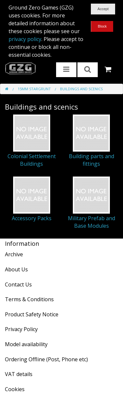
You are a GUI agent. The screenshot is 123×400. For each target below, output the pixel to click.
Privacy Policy (21, 329)
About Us (16, 269)
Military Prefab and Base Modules (91, 222)
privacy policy (25, 39)
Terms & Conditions (29, 299)
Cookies (15, 389)
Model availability (26, 344)
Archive (14, 254)
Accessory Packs (31, 218)
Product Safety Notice (31, 314)
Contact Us (18, 284)
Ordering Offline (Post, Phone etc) (46, 359)
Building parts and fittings (91, 160)
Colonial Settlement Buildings (32, 160)
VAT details (18, 374)
